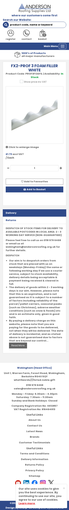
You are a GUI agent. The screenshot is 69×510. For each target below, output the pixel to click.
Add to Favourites (34, 181)
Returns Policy (34, 464)
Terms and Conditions (34, 453)
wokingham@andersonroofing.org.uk (31, 247)
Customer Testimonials (34, 442)
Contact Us (34, 425)
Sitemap (34, 476)
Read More (18, 345)
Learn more (27, 503)
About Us (35, 420)
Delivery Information (34, 459)
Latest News (34, 431)
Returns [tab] (11, 220)
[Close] (64, 488)
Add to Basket (34, 189)
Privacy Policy (34, 470)
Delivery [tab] (11, 213)
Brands (34, 437)
